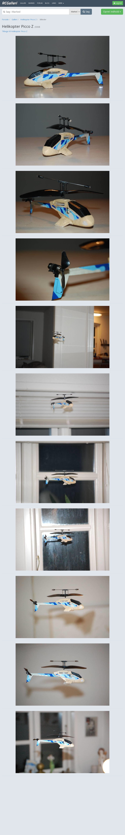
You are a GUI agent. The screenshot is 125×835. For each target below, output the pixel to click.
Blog (47, 3)
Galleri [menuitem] (23, 3)
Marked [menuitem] (31, 3)
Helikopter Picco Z (28, 19)
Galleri (14, 19)
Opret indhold (112, 11)
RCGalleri (9, 3)
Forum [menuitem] (40, 3)
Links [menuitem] (54, 3)
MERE (61, 3)
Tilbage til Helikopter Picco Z (14, 31)
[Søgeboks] (35, 12)
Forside (5, 19)
